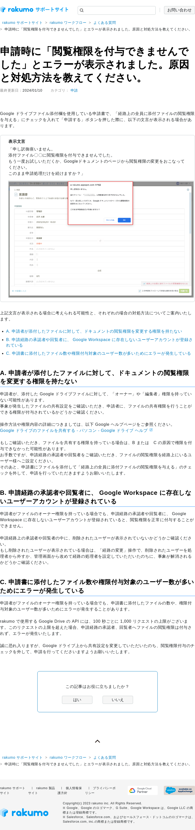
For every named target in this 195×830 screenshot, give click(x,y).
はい (77, 700)
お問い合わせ (179, 10)
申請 (74, 90)
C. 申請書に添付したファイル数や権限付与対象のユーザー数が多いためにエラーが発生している (98, 353)
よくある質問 (104, 23)
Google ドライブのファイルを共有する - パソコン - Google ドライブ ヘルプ (74, 430)
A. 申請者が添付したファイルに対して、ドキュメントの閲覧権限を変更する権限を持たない (94, 331)
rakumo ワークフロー (68, 23)
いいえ (118, 700)
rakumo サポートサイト (22, 23)
